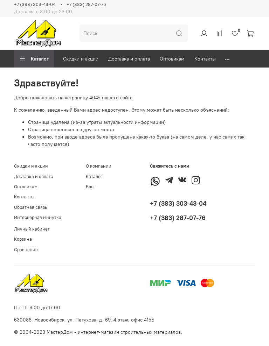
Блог (91, 186)
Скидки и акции (80, 59)
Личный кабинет (32, 229)
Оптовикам (172, 59)
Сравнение (26, 249)
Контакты (205, 59)
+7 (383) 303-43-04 (34, 4)
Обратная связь (30, 207)
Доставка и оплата (129, 59)
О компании (98, 166)
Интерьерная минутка (37, 217)
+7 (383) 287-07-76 (86, 4)
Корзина (23, 239)
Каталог (34, 59)
